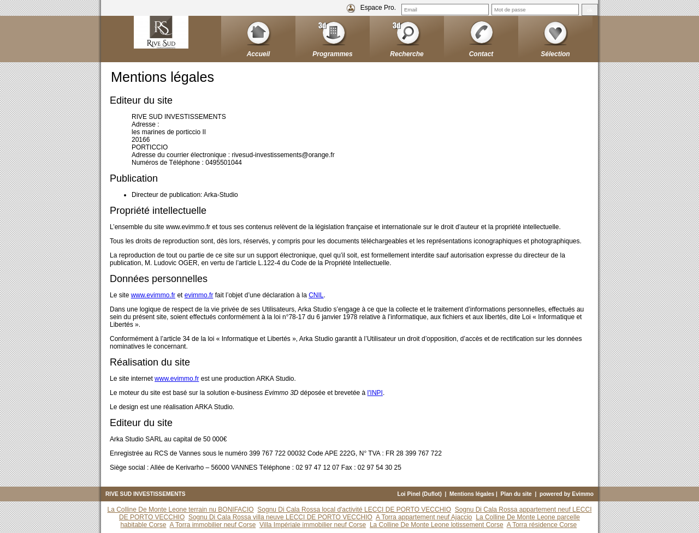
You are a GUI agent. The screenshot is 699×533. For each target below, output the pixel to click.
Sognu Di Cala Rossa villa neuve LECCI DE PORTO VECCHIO (280, 517)
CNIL (316, 295)
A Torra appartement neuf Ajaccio (424, 517)
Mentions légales (471, 494)
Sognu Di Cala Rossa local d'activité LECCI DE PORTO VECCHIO (354, 509)
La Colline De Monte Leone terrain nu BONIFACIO (181, 509)
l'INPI (375, 393)
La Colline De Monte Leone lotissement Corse (436, 525)
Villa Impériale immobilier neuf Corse (312, 525)
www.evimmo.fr (153, 295)
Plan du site (516, 494)
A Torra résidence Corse (542, 525)
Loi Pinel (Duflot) (419, 494)
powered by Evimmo (567, 494)
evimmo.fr (199, 295)
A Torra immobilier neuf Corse (213, 525)
